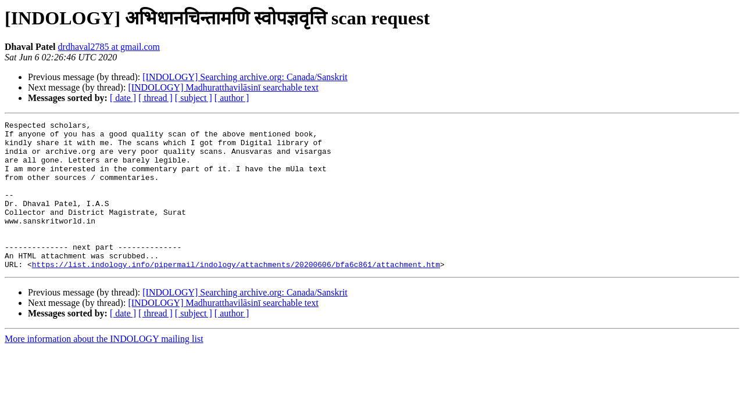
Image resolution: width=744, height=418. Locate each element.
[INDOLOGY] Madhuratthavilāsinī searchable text (223, 87)
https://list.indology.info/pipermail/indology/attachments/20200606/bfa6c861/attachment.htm (236, 294)
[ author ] (231, 98)
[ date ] (123, 98)
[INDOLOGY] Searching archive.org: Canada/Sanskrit (245, 77)
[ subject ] (193, 98)
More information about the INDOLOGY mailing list (104, 368)
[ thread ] (155, 98)
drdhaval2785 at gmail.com (109, 47)
